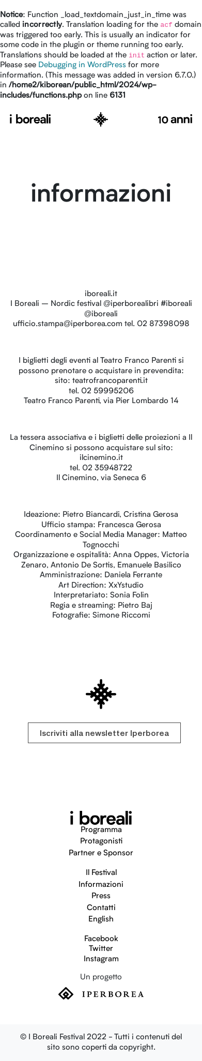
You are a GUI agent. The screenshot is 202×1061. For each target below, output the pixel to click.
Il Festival (101, 873)
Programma (101, 830)
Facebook (101, 939)
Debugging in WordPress (82, 65)
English (101, 920)
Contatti (101, 908)
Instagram (101, 959)
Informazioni (101, 885)
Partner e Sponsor (101, 853)
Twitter (101, 949)
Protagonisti (101, 841)
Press (101, 896)
